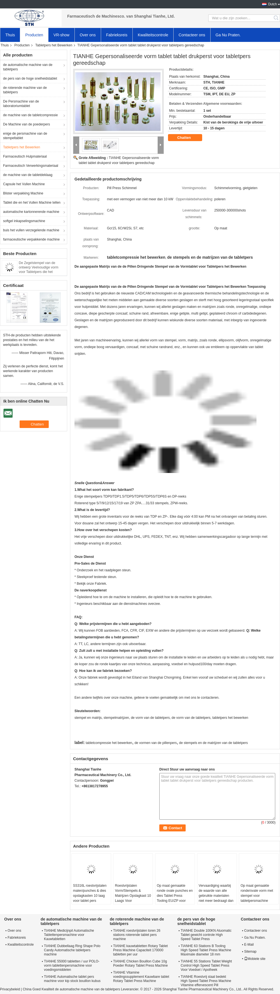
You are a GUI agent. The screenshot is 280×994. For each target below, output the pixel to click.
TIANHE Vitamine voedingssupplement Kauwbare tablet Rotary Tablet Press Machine (141, 977)
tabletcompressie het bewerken (109, 743)
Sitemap (250, 951)
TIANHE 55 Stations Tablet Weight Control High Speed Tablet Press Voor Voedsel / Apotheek (206, 965)
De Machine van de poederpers (26, 124)
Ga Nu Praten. (228, 35)
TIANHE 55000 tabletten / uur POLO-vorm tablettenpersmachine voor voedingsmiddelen (71, 965)
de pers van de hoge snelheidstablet (30, 78)
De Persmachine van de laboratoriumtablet (21, 103)
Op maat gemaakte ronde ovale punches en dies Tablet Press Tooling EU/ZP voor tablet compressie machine (175, 898)
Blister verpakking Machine (23, 193)
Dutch (272, 4)
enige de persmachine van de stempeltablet (25, 136)
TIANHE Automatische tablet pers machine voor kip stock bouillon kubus (72, 979)
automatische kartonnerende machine (31, 212)
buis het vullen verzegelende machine (31, 230)
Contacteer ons (192, 35)
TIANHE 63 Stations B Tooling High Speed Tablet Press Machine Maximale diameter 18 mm (206, 950)
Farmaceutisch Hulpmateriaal (25, 156)
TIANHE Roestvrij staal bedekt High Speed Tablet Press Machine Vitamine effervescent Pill (206, 981)
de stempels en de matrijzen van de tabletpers (213, 743)
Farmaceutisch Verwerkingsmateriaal (30, 166)
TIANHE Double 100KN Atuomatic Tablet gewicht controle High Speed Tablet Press (206, 935)
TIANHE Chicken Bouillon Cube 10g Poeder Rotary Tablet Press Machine (140, 963)
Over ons (88, 35)
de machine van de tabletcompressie (30, 115)
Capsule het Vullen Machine (24, 184)
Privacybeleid (10, 989)
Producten (34, 35)
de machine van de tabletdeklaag (27, 175)
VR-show (61, 35)
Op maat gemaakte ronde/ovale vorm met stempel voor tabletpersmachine (257, 893)
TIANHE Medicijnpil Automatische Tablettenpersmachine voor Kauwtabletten (69, 935)
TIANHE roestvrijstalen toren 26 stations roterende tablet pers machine (136, 935)
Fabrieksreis (116, 35)
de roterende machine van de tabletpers (25, 90)
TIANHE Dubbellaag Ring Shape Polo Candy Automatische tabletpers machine (72, 950)
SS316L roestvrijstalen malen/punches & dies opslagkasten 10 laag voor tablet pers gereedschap (90, 896)
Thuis (10, 35)
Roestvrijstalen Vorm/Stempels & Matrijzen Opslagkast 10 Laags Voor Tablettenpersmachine (133, 896)
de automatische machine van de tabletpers (27, 67)
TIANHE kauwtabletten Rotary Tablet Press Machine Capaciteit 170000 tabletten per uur (140, 950)
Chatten (188, 138)
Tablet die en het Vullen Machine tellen (31, 202)
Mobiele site (254, 959)
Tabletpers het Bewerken (53, 45)
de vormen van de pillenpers (155, 743)
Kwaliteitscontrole (153, 35)
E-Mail (249, 945)
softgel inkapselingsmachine (24, 221)
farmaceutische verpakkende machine (31, 239)
